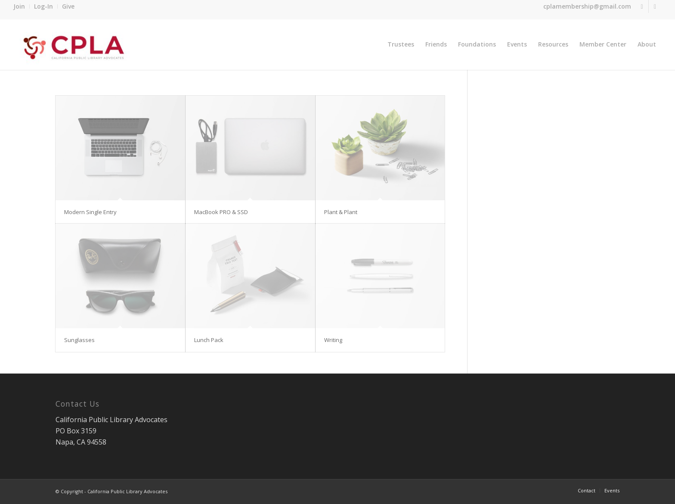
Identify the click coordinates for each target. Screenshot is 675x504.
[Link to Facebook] (655, 6)
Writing (333, 340)
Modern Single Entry (90, 212)
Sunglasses (79, 340)
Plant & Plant (340, 212)
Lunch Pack (208, 340)
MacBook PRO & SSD (221, 212)
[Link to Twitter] (642, 6)
